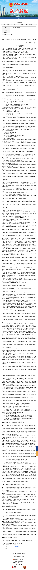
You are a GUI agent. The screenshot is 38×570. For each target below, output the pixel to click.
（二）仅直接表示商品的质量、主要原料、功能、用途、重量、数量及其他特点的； (17, 113)
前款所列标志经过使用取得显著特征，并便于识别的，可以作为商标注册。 (16, 116)
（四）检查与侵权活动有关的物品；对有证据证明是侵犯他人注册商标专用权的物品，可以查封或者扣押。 (19, 464)
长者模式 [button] (37, 454)
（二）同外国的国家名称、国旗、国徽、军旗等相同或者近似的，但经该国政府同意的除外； (19, 95)
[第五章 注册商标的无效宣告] (19, 310)
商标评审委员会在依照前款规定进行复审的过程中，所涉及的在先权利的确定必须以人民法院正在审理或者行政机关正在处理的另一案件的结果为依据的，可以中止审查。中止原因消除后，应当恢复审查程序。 (19, 265)
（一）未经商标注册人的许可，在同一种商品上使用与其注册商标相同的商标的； (17, 409)
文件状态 (5, 34)
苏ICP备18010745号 (18, 558)
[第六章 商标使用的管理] (19, 365)
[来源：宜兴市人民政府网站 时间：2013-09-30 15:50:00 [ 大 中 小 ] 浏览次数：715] (19, 24)
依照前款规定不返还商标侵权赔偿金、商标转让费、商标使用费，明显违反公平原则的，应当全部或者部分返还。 (19, 363)
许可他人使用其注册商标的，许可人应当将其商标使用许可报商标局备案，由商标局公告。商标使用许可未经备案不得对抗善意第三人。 (19, 308)
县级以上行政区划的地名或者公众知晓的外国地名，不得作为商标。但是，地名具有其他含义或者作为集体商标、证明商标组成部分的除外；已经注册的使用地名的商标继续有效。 (19, 108)
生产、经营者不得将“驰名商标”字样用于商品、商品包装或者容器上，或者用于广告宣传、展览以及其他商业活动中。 (19, 149)
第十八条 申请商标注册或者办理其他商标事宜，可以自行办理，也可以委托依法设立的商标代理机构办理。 (19, 168)
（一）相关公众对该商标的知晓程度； (10, 132)
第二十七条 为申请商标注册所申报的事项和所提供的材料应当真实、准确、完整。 (17, 216)
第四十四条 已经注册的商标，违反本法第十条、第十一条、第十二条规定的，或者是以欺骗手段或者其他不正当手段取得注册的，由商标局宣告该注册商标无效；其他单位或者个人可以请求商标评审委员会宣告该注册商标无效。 (19, 313)
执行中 (12, 34)
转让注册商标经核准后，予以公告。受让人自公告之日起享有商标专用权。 (16, 301)
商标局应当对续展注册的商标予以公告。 (10, 291)
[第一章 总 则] (19, 47)
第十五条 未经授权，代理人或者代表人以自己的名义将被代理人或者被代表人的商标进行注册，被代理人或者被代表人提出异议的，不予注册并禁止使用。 (18, 152)
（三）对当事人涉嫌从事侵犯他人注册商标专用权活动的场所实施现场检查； (16, 462)
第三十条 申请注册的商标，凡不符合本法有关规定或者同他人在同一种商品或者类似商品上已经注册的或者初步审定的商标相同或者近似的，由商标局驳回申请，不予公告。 (19, 226)
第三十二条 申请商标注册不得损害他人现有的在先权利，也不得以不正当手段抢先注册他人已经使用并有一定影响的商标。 (19, 233)
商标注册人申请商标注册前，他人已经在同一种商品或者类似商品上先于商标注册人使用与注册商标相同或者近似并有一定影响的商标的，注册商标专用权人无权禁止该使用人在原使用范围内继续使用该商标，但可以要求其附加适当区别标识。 (19, 433)
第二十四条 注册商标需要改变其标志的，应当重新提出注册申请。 (14, 198)
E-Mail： (7, 546)
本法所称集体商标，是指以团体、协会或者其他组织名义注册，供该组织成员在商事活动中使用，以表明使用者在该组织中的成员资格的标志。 (19, 58)
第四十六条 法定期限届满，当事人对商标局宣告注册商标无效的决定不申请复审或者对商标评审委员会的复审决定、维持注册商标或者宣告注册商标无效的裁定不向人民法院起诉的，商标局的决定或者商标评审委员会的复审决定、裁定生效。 (19, 350)
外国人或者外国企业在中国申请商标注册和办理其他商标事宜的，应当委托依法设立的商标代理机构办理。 (19, 171)
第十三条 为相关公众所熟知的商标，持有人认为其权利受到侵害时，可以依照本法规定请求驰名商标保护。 (19, 121)
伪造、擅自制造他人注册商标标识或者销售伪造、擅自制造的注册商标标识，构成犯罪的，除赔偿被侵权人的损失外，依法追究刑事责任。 (19, 506)
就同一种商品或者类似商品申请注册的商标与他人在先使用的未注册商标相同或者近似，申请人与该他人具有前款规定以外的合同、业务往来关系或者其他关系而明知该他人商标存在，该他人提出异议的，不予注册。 (19, 156)
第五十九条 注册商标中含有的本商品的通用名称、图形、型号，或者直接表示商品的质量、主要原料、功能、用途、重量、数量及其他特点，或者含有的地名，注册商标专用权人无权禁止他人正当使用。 (19, 425)
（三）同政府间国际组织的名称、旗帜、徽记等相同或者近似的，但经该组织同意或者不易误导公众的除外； (19, 98)
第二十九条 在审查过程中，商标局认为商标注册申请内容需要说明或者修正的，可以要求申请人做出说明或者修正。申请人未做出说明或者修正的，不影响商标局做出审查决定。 (19, 223)
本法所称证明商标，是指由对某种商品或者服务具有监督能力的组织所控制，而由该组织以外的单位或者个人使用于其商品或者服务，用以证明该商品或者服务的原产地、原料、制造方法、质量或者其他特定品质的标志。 (19, 61)
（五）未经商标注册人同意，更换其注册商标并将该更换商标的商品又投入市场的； (17, 416)
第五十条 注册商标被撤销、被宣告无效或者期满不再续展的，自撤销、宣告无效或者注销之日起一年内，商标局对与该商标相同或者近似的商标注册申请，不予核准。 (19, 379)
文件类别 (5, 32)
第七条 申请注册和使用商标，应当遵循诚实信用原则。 (13, 76)
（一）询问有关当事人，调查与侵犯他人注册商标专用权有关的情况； (15, 459)
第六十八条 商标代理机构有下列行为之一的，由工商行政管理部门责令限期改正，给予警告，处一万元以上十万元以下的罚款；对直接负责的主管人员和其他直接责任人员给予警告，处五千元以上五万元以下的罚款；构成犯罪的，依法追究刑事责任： (19, 511)
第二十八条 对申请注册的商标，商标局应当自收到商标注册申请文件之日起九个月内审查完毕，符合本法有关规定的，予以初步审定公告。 (18, 220)
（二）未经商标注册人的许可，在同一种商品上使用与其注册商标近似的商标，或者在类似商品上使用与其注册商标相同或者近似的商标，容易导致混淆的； (19, 411)
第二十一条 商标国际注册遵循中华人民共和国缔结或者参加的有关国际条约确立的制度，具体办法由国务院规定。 (19, 186)
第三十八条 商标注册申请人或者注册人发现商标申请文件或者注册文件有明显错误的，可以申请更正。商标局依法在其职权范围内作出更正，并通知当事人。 (19, 280)
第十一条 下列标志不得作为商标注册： (10, 110)
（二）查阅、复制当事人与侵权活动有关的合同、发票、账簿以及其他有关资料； (17, 460)
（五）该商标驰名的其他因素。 (8, 138)
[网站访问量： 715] (19, 564)
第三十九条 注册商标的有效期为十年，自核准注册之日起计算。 (14, 285)
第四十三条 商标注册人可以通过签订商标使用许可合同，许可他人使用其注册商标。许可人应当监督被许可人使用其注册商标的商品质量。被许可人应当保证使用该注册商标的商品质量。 (19, 304)
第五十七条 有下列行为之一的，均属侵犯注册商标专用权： (13, 407)
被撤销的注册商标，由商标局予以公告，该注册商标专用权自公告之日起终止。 (17, 403)
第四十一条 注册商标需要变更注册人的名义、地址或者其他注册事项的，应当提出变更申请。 (19, 292)
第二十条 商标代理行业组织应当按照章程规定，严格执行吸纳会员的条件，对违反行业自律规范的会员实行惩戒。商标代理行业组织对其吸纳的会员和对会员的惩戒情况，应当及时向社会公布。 (19, 183)
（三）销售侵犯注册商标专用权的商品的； (10, 413)
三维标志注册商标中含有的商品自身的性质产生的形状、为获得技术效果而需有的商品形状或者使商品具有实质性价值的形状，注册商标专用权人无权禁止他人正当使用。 (19, 429)
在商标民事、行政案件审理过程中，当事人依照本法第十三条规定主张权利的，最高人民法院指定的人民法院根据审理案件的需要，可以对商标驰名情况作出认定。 (19, 146)
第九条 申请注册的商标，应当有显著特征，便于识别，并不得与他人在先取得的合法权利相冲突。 (19, 86)
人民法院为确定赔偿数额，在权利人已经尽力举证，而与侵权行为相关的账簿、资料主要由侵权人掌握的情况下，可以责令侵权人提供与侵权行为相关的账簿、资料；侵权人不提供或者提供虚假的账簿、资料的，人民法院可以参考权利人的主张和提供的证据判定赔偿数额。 (19, 480)
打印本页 (2, 548)
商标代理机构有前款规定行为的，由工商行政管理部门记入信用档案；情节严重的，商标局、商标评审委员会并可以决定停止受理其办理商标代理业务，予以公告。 (19, 520)
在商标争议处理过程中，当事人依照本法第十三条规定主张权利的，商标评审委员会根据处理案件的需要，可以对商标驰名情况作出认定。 (19, 143)
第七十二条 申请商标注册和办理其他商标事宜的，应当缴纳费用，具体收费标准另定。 (18, 540)
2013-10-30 (13, 30)
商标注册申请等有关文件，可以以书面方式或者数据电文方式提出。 (15, 194)
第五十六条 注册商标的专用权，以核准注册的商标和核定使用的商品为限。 (16, 406)
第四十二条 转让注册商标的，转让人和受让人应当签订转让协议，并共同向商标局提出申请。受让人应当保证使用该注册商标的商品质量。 (19, 295)
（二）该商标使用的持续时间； (8, 133)
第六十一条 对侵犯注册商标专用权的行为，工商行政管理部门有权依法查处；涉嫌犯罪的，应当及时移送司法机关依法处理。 (19, 454)
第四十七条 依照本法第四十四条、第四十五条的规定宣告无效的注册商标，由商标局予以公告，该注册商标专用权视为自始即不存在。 (18, 354)
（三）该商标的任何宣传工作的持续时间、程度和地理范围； (13, 135)
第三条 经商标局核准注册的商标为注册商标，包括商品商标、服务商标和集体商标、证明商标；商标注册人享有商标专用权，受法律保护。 (18, 55)
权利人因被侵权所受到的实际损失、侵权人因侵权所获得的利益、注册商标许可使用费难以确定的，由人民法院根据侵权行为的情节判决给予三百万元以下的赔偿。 (19, 484)
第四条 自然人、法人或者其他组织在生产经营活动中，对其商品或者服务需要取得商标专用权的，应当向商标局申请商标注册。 (19, 67)
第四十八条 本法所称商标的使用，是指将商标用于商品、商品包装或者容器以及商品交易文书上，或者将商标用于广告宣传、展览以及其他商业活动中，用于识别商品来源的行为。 (19, 367)
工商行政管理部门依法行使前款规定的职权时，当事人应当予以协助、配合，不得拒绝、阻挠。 (19, 466)
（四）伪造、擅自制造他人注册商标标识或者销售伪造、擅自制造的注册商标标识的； (18, 415)
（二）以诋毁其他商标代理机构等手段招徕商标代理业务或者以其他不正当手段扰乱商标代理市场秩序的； (19, 516)
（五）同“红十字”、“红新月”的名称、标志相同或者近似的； (13, 101)
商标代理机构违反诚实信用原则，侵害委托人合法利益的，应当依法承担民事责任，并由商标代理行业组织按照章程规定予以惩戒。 (19, 523)
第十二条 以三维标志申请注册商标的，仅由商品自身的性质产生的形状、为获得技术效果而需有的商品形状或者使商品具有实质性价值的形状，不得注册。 (19, 118)
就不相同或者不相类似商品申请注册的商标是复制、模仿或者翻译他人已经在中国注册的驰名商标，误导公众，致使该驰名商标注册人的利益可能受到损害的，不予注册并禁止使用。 (19, 127)
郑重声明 (19, 553)
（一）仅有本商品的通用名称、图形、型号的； (11, 111)
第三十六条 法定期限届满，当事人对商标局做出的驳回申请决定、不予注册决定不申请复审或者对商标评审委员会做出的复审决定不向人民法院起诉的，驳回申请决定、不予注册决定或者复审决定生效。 (19, 269)
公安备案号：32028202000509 (18, 559)
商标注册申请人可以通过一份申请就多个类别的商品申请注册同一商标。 (15, 192)
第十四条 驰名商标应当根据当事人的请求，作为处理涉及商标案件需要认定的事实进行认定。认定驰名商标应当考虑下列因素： (19, 130)
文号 (6, 27)
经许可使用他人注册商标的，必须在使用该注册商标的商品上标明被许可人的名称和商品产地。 (19, 306)
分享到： (1, 546)
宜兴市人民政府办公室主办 (19, 556)
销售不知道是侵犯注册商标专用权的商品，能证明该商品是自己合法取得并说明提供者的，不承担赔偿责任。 (19, 492)
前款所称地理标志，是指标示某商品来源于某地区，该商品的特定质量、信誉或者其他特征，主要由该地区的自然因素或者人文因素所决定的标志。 (19, 162)
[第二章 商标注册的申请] (19, 188)
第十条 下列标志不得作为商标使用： (9, 89)
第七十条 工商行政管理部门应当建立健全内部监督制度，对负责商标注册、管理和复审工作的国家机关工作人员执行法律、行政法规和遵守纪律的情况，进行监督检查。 (19, 532)
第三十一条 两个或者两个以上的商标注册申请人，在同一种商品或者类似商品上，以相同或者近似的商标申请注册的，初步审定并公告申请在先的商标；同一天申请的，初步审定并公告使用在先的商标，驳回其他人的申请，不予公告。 (19, 229)
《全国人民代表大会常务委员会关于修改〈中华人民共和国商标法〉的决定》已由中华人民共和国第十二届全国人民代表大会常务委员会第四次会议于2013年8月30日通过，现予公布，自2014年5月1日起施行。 (19, 39)
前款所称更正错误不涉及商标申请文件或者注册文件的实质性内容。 (15, 282)
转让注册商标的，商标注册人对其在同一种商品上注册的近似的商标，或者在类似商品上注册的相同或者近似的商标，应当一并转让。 (19, 298)
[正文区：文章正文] (19, 286)
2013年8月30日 (33, 43)
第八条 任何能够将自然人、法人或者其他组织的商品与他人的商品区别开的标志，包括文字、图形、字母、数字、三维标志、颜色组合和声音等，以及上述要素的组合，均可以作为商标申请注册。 (19, 82)
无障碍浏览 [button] (37, 448)
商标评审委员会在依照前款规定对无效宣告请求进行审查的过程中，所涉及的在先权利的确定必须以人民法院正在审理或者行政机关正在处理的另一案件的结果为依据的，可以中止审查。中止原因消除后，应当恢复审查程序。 (19, 346)
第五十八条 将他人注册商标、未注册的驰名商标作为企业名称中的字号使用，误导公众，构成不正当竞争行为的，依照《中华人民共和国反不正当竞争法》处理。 (19, 422)
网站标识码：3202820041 (19, 561)
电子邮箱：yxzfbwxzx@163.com (18, 562)
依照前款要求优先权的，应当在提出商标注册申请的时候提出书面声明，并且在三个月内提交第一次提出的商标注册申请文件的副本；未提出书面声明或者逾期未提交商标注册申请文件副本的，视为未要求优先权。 (19, 206)
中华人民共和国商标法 (19, 22)
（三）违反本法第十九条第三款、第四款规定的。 (12, 518)
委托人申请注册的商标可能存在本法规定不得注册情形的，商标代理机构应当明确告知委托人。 (19, 176)
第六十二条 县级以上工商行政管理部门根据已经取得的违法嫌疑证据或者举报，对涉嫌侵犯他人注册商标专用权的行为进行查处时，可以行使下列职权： (19, 457)
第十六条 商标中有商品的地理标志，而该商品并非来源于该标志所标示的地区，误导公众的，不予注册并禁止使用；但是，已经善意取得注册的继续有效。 (19, 159)
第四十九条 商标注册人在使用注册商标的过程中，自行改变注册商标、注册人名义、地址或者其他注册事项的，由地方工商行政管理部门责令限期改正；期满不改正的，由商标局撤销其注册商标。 (19, 371)
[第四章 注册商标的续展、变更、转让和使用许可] (19, 284)
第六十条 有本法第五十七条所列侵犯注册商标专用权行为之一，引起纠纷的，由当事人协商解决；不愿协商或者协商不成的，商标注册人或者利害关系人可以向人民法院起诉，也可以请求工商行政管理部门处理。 (19, 437)
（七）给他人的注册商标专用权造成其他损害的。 (12, 419)
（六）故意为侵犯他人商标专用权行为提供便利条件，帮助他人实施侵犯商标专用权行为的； (19, 418)
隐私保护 (14, 553)
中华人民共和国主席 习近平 (31, 42)
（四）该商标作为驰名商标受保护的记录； (10, 136)
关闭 (6, 548)
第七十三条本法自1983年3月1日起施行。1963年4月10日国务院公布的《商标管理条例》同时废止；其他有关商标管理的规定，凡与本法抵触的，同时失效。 (19, 543)
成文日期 (5, 30)
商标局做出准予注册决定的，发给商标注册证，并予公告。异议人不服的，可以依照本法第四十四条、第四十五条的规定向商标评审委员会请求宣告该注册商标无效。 (19, 254)
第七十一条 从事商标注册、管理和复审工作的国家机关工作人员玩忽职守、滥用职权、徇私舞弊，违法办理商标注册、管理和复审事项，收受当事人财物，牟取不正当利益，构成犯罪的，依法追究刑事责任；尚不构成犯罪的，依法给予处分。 (19, 536)
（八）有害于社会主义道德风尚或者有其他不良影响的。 (13, 105)
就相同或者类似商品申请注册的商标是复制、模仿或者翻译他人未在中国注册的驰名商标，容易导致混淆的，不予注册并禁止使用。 (19, 124)
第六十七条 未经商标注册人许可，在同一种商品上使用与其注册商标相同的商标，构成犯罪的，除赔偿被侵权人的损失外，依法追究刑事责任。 (18, 503)
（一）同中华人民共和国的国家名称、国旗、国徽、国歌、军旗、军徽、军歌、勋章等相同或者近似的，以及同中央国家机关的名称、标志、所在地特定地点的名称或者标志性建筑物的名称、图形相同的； (19, 92)
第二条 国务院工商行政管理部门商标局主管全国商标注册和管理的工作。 (16, 51)
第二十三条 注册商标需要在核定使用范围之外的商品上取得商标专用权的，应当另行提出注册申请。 (19, 196)
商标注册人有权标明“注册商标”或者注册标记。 (11, 88)
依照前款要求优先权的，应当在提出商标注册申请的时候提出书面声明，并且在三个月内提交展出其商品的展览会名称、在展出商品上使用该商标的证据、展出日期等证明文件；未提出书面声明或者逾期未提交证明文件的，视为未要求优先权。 (19, 213)
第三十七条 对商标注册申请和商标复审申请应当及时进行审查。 (14, 278)
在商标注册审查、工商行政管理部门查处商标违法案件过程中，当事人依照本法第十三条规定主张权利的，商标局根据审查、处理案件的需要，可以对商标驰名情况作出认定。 (19, 140)
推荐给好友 (17, 546)
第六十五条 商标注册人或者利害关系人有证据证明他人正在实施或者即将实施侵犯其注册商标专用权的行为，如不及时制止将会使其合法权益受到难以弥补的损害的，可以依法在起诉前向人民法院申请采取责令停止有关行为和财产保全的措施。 (19, 496)
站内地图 (23, 553)
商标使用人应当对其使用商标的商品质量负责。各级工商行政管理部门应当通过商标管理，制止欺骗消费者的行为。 (19, 78)
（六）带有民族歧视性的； (8, 102)
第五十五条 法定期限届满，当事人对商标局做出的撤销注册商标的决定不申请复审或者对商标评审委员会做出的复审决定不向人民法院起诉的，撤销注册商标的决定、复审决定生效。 (19, 401)
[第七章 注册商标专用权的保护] (19, 405)
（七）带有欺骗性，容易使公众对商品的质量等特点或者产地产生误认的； (16, 104)
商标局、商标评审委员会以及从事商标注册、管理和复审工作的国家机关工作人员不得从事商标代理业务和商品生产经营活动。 (19, 529)
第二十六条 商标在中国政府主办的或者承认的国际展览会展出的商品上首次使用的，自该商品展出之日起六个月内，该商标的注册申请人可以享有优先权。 (19, 210)
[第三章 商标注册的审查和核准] (19, 218)
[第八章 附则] (19, 539)
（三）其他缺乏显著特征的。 (8, 114)
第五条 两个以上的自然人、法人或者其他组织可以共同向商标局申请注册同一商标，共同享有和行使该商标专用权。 (19, 71)
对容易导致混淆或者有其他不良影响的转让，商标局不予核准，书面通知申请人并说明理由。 (19, 300)
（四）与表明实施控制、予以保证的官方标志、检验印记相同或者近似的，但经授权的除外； (19, 99)
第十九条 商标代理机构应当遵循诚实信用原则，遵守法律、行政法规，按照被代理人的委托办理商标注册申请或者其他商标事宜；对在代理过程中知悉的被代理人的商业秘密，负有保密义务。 (19, 174)
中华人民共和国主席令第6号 (16, 27)
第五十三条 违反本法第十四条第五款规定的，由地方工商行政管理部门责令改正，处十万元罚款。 (19, 392)
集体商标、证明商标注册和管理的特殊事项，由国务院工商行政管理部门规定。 (17, 64)
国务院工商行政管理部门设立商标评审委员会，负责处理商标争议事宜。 (15, 52)
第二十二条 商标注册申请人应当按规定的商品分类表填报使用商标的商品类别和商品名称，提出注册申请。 (19, 190)
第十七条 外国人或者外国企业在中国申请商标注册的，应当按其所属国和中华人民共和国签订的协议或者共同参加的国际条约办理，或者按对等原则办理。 (19, 165)
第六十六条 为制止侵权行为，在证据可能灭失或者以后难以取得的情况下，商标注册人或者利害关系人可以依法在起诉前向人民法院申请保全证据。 (19, 500)
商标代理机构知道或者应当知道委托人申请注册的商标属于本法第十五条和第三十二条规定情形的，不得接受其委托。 (19, 179)
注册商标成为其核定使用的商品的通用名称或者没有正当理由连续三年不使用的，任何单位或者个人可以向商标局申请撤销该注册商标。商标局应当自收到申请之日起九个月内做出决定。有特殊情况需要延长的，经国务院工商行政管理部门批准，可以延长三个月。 (19, 375)
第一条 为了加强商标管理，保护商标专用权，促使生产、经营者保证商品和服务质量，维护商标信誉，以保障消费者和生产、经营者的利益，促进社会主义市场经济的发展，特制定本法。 (19, 49)
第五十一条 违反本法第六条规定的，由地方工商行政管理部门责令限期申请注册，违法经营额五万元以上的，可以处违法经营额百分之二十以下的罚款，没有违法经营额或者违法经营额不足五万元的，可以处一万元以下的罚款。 (19, 383)
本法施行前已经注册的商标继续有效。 (10, 544)
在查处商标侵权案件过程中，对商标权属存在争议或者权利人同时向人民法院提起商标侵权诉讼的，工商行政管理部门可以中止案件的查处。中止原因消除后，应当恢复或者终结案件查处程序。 (19, 469)
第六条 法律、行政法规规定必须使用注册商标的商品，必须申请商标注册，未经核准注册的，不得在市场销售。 (19, 74)
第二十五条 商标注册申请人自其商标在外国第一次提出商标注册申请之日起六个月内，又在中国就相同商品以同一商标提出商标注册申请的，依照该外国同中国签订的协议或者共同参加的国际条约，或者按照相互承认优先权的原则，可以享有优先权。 (19, 201)
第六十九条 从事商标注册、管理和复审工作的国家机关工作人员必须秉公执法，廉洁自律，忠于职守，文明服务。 (19, 526)
